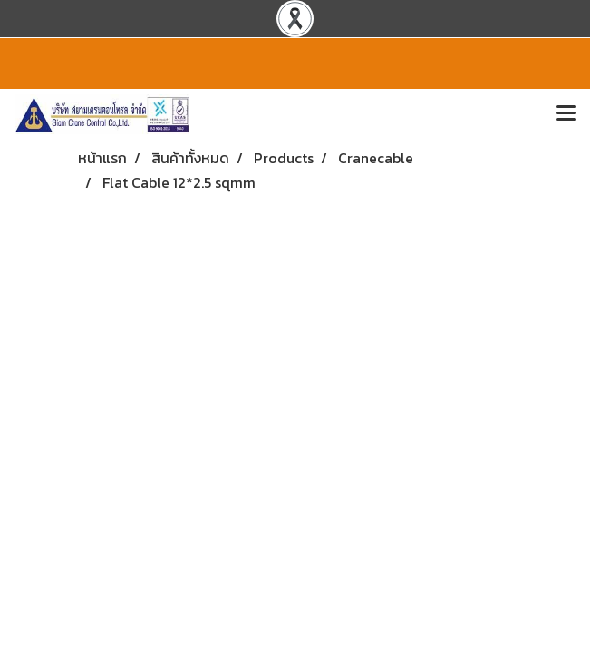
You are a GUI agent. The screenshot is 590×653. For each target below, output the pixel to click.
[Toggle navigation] (566, 114)
